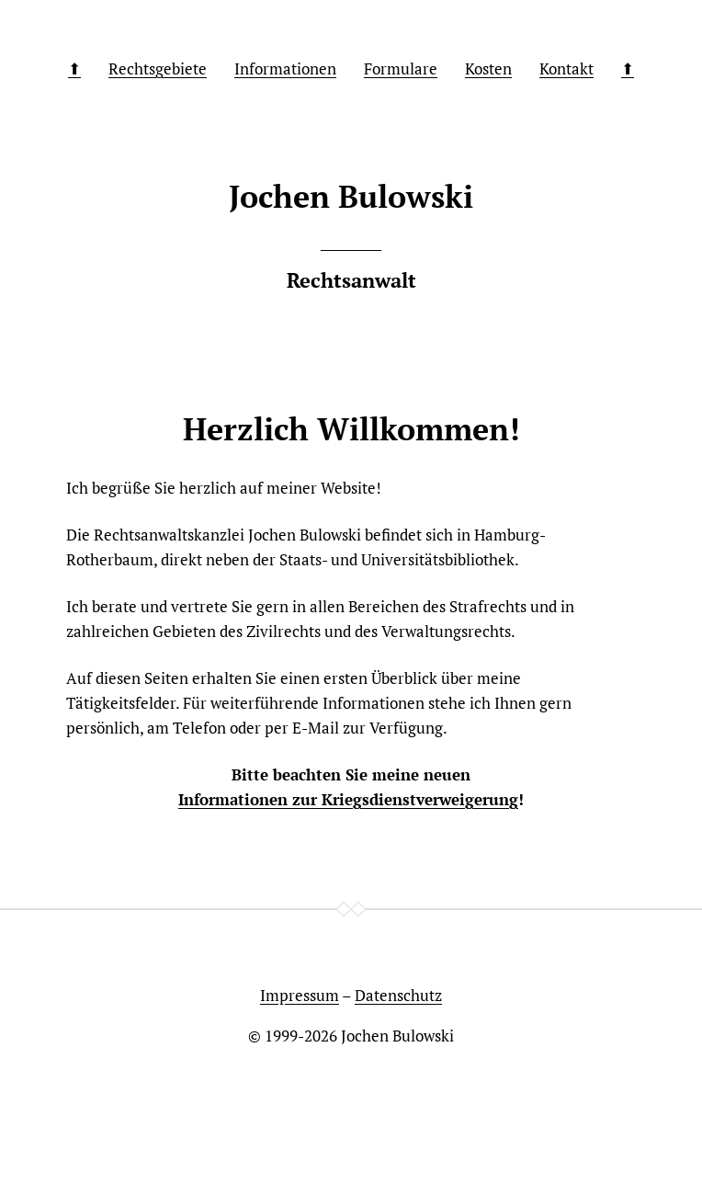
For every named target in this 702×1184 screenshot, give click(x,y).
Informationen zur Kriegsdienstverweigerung (348, 799)
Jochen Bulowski (397, 1035)
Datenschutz (398, 995)
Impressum (299, 995)
